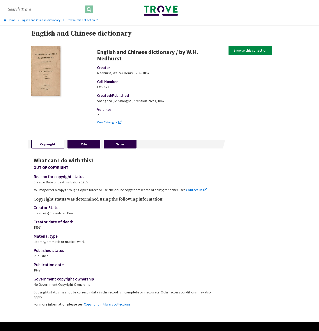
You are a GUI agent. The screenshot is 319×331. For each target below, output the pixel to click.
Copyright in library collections (107, 304)
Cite (84, 144)
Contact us (196, 190)
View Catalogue (109, 122)
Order (120, 144)
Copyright (47, 144)
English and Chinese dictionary (40, 20)
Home (9, 20)
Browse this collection (82, 20)
